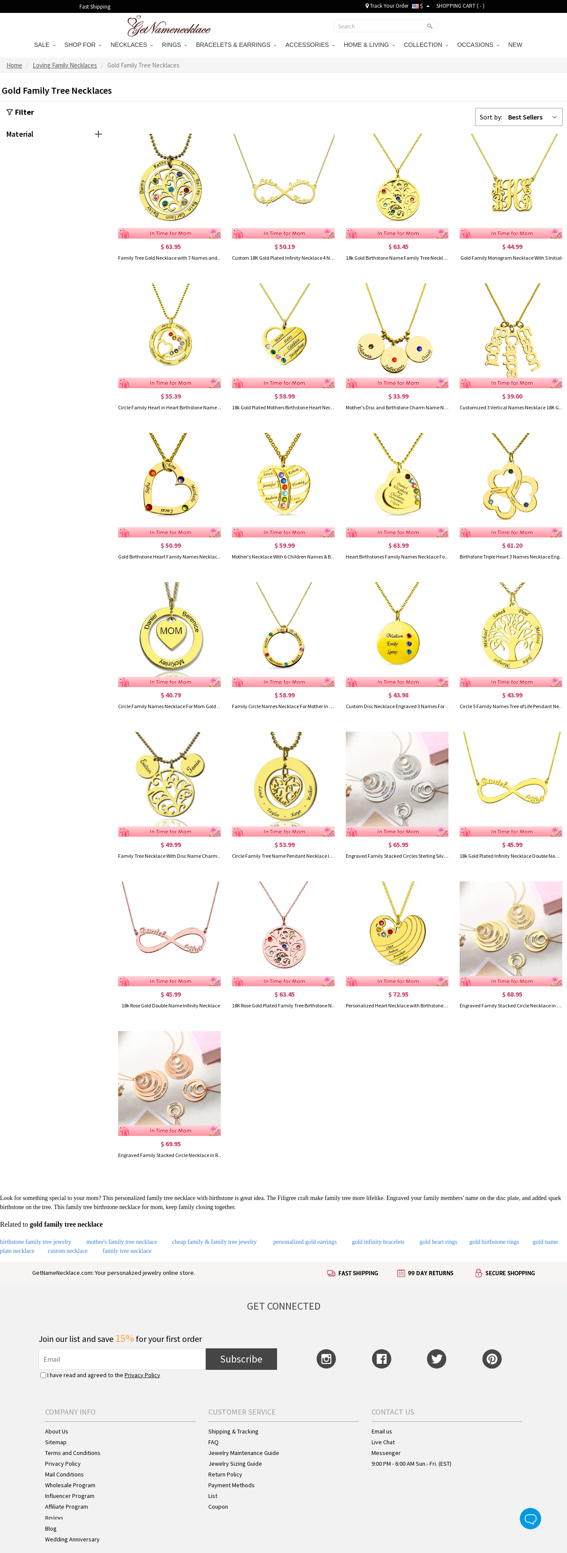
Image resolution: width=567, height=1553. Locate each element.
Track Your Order (387, 5)
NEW (516, 44)
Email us (382, 1431)
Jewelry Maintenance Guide (243, 1453)
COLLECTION (426, 44)
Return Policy (225, 1474)
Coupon (218, 1506)
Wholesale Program (70, 1485)
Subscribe (241, 1359)
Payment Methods (231, 1485)
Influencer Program (69, 1496)
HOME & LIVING (369, 44)
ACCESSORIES (310, 44)
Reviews (54, 1518)
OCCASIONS (478, 44)
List (212, 1496)
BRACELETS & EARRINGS (236, 44)
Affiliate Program (66, 1506)
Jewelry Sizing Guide (235, 1463)
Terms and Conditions (73, 1453)
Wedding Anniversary (72, 1539)
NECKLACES (131, 44)
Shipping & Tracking (233, 1431)
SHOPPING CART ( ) (460, 5)
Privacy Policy (142, 1375)
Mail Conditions (64, 1474)
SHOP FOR (83, 44)
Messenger (386, 1453)
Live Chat (383, 1442)
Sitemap (56, 1442)
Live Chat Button (530, 1518)
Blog (51, 1528)
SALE (44, 44)
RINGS (174, 44)
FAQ (213, 1442)
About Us (56, 1431)
